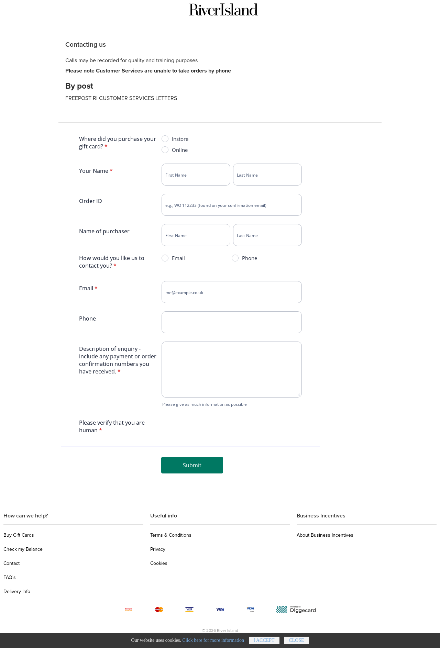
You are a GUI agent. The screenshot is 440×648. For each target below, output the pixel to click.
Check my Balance (23, 549)
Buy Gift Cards (18, 535)
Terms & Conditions (170, 535)
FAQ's (9, 577)
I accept (264, 642)
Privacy (157, 549)
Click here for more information (213, 642)
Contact (11, 563)
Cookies (158, 563)
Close (296, 642)
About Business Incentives (325, 535)
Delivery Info (16, 591)
